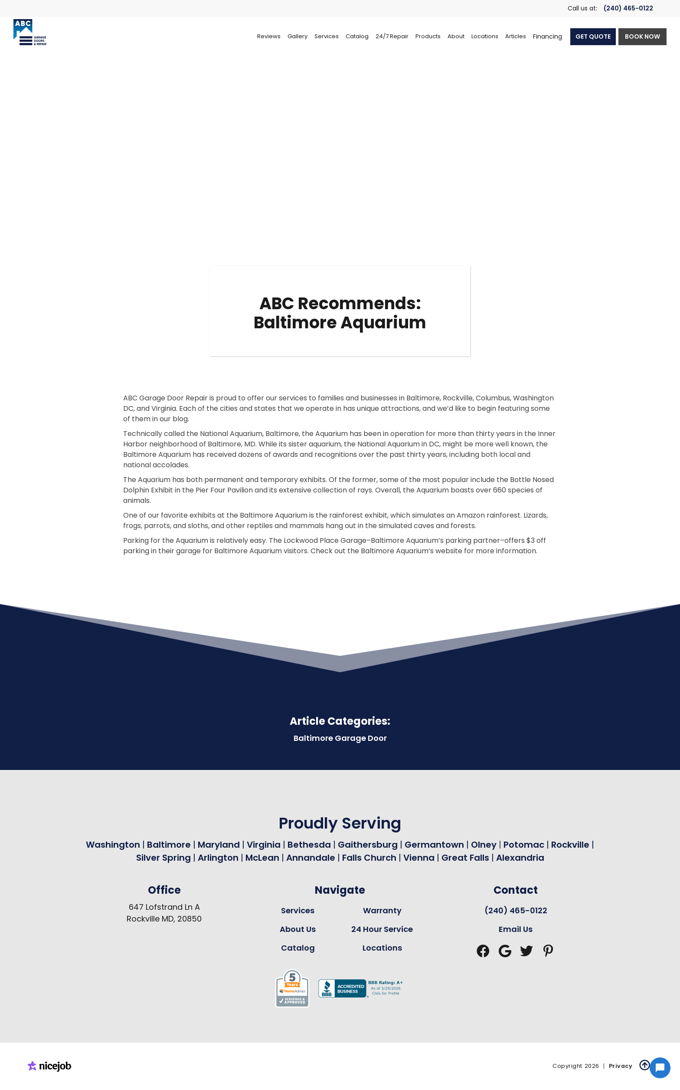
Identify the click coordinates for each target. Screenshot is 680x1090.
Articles (515, 36)
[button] (326, 36)
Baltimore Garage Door (340, 738)
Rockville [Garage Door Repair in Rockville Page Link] (570, 845)
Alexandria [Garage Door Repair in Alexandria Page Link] (520, 858)
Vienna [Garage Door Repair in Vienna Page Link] (419, 858)
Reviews (269, 36)
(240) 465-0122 (628, 8)
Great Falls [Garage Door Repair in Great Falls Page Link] (465, 858)
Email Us (516, 929)
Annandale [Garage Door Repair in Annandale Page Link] (310, 858)
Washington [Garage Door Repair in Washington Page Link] (113, 845)
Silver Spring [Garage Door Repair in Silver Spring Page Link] (164, 858)
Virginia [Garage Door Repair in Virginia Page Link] (264, 845)
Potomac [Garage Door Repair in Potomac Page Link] (524, 845)
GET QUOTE (593, 36)
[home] (29, 32)
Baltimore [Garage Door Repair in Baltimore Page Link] (169, 845)
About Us (298, 929)
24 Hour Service (382, 929)
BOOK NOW (642, 36)
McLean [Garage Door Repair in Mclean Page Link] (262, 858)
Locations (382, 947)
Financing (547, 36)
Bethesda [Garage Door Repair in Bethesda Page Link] (309, 845)
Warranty (382, 910)
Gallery (297, 36)
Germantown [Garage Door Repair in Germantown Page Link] (435, 845)
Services (297, 910)
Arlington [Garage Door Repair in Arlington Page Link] (218, 858)
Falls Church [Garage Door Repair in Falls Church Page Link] (369, 858)
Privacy (621, 1066)
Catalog (298, 947)
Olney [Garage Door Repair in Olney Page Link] (485, 845)
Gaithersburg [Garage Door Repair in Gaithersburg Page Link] (368, 845)
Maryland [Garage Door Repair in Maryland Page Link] (219, 845)
